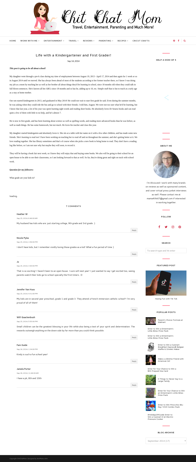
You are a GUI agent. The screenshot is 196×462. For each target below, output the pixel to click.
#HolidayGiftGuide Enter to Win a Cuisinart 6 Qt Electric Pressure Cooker (160, 417)
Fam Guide (22, 345)
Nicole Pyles (23, 237)
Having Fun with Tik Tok (166, 299)
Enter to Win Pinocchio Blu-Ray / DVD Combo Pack (170, 406)
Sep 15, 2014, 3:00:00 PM (27, 266)
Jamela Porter (24, 368)
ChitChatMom (22, 459)
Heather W (22, 214)
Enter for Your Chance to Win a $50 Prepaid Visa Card (162, 370)
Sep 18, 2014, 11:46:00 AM (28, 373)
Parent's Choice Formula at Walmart (170, 321)
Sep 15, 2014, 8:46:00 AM (27, 218)
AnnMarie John (42, 459)
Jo (18, 261)
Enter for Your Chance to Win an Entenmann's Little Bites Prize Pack (171, 393)
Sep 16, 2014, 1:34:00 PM (27, 349)
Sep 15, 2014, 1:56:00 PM (27, 242)
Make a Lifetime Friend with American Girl (171, 360)
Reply (134, 230)
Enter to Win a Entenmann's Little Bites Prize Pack (160, 330)
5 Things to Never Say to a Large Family (170, 380)
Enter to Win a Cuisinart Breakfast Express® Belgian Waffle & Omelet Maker (171, 347)
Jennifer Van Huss (26, 289)
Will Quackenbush (26, 317)
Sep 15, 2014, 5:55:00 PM (27, 321)
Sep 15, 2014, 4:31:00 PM (27, 293)
